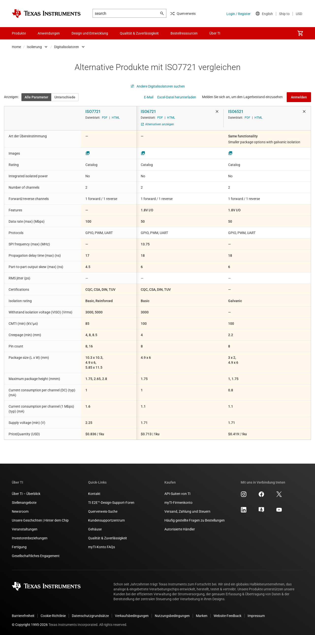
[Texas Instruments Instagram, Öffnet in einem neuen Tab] (244, 496)
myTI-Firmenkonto (178, 503)
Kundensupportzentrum (106, 520)
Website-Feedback (227, 616)
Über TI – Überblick (26, 494)
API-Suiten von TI (177, 494)
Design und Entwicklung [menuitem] (90, 33)
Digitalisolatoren (66, 47)
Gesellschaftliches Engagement (36, 556)
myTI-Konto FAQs (101, 547)
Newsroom (20, 511)
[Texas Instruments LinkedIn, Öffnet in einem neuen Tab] (244, 511)
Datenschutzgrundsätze (90, 616)
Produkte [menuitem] (19, 33)
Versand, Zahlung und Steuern (187, 511)
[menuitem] (300, 33)
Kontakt (94, 494)
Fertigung (19, 547)
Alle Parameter (36, 97)
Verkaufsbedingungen (132, 616)
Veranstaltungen (24, 529)
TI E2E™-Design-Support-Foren (111, 503)
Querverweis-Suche (102, 511)
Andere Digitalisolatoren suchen (157, 86)
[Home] (46, 13)
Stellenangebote (24, 503)
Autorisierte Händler (179, 529)
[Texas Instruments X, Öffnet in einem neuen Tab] (279, 496)
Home (16, 47)
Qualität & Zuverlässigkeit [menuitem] (139, 33)
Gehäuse (95, 529)
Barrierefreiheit (23, 616)
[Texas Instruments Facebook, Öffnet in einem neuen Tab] (261, 496)
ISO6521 (235, 111)
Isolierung (34, 47)
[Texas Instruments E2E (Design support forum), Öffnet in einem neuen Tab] (261, 511)
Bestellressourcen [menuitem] (184, 33)
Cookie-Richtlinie (53, 616)
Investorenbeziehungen (29, 538)
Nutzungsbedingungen (172, 616)
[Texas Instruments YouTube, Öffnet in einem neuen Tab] (279, 511)
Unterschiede (64, 97)
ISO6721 (148, 111)
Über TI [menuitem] (214, 33)
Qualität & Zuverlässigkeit (107, 538)
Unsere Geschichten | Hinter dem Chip (40, 520)
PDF (105, 117)
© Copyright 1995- (30, 625)
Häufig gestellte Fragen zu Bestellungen (194, 520)
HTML (116, 117)
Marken (201, 616)
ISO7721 (93, 111)
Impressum (256, 616)
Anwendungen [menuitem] (49, 33)
